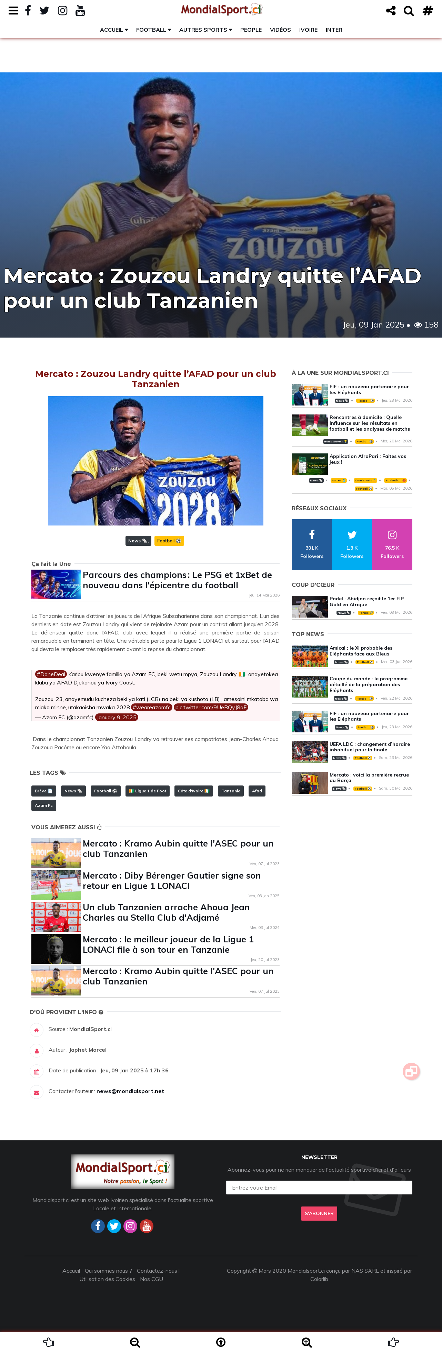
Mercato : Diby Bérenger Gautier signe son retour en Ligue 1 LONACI (172, 880)
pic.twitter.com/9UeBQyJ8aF (211, 707)
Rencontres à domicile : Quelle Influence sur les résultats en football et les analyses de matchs (370, 423)
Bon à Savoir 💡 (335, 441)
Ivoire (308, 29)
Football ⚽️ (169, 540)
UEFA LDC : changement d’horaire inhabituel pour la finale (370, 747)
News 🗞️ (138, 540)
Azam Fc (44, 805)
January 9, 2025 (117, 717)
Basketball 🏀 (395, 480)
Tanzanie (230, 790)
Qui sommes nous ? (108, 1270)
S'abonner (319, 1213)
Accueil (111, 29)
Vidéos (280, 29)
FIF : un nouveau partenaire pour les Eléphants (369, 389)
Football (151, 29)
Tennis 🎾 (366, 612)
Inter (334, 29)
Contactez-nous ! (158, 1270)
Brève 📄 (44, 790)
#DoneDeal (51, 674)
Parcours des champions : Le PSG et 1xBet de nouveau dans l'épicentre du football (177, 579)
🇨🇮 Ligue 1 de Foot (147, 790)
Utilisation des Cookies (107, 1278)
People (251, 29)
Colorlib (319, 1278)
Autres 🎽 (338, 480)
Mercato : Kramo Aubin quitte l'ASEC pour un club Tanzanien (178, 848)
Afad (257, 790)
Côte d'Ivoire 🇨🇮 (194, 790)
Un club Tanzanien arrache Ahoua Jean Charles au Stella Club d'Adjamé (166, 912)
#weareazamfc (152, 707)
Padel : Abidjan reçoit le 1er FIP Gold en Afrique (367, 601)
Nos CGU (151, 1278)
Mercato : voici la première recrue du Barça (369, 778)
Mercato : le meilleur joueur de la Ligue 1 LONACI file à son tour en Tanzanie (168, 944)
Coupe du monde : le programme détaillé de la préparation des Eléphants (369, 684)
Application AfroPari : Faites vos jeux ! (368, 459)
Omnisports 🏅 (365, 480)
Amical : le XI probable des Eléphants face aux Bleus (361, 651)
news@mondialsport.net (130, 1091)
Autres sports (203, 29)
